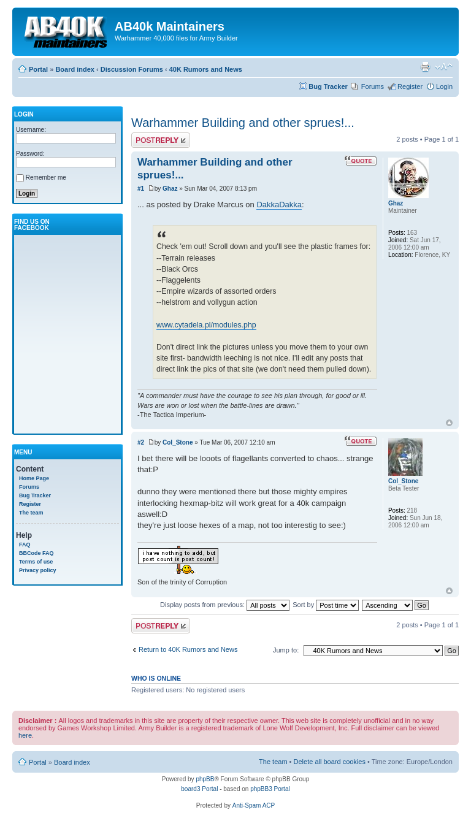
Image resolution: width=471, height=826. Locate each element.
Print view (425, 66)
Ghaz (170, 188)
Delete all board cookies (330, 761)
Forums (372, 86)
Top (449, 422)
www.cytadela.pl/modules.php (206, 325)
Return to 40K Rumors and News (188, 649)
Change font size (444, 66)
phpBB (205, 779)
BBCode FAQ (36, 553)
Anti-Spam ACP (253, 805)
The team (31, 513)
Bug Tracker (328, 86)
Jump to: (286, 650)
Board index (74, 69)
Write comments (160, 140)
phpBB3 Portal (270, 789)
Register (410, 86)
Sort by (326, 604)
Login (444, 86)
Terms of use (36, 562)
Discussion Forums (132, 69)
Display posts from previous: (224, 604)
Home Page (34, 478)
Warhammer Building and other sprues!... (242, 122)
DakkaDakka (279, 204)
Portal (38, 69)
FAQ (25, 544)
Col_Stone (178, 442)
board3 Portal (199, 789)
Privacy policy (37, 570)
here (25, 735)
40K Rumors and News (205, 69)
